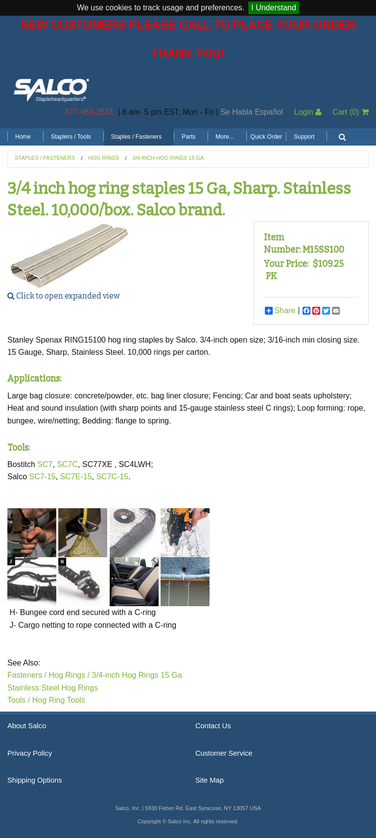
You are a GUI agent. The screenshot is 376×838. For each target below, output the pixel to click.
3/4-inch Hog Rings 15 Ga (137, 675)
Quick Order (266, 136)
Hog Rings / (69, 675)
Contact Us (213, 726)
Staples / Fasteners (136, 136)
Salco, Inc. (51, 89)
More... (224, 136)
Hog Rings (103, 158)
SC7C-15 (112, 476)
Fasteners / (27, 675)
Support (304, 136)
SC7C (67, 464)
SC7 (44, 464)
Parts (188, 136)
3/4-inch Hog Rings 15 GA (168, 158)
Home (23, 136)
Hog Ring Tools (58, 700)
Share (280, 311)
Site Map (209, 780)
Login (308, 112)
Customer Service (223, 753)
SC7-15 (42, 476)
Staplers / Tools (71, 136)
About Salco (26, 726)
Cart (350, 112)
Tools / (18, 700)
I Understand (273, 7)
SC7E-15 (76, 476)
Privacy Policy (29, 753)
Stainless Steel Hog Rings (52, 688)
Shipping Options (34, 780)
